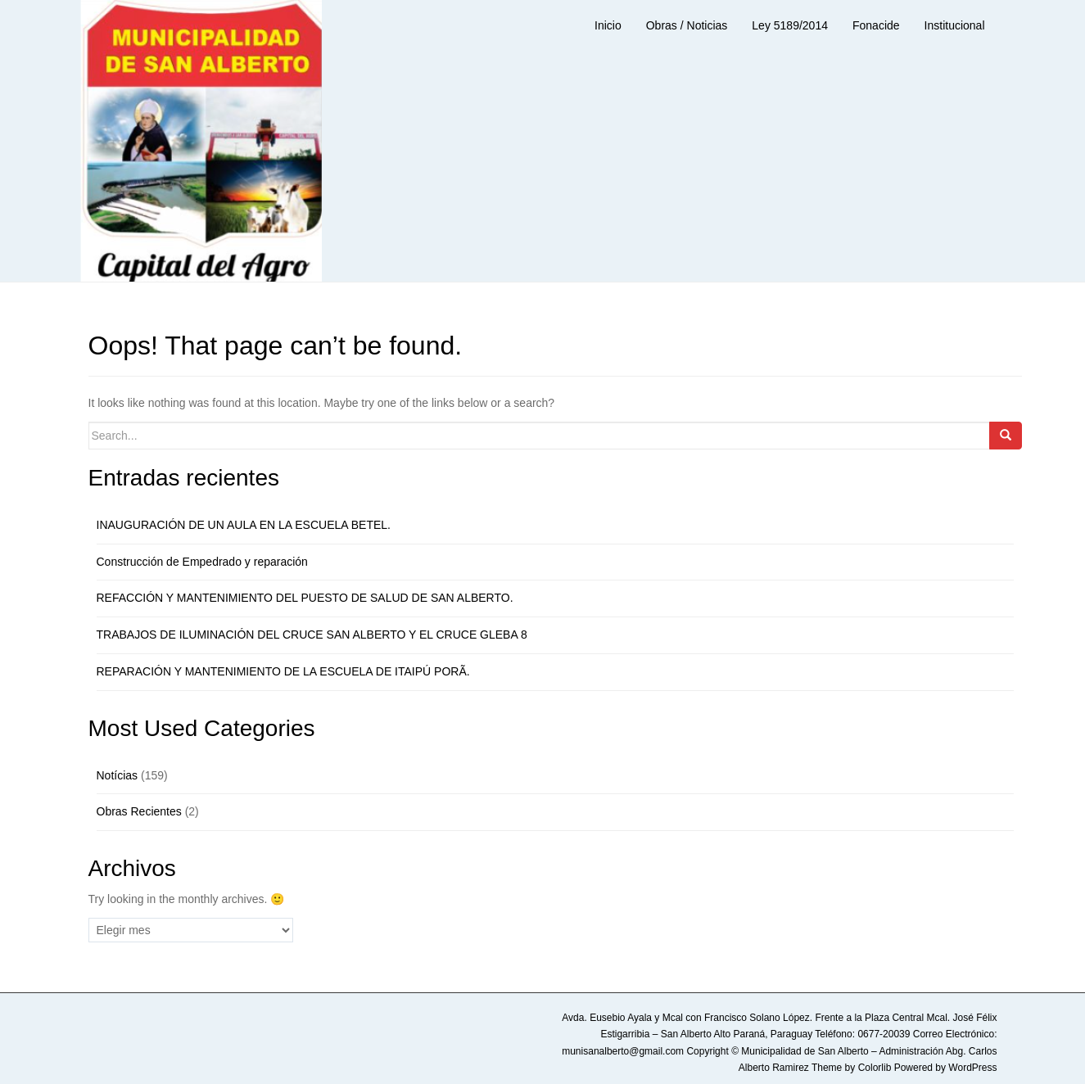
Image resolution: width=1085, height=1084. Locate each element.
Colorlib (875, 1067)
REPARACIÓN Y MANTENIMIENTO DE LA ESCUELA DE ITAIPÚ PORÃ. (283, 671)
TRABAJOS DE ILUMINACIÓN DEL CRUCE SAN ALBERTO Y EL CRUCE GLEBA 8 (312, 634)
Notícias (117, 775)
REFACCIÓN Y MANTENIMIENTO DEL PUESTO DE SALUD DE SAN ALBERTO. (305, 597)
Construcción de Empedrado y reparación (202, 561)
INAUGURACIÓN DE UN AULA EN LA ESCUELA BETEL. (244, 524)
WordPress (972, 1067)
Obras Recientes (139, 811)
